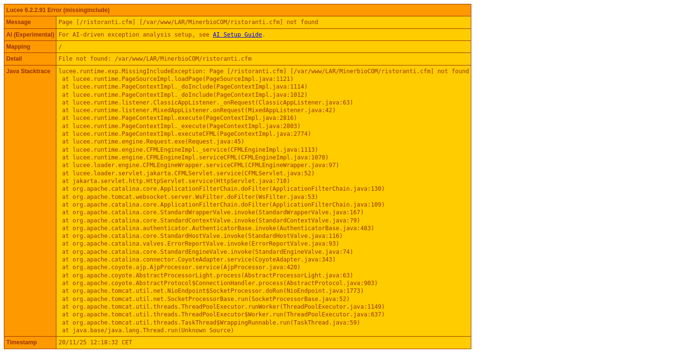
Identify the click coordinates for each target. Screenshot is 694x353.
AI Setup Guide (237, 34)
